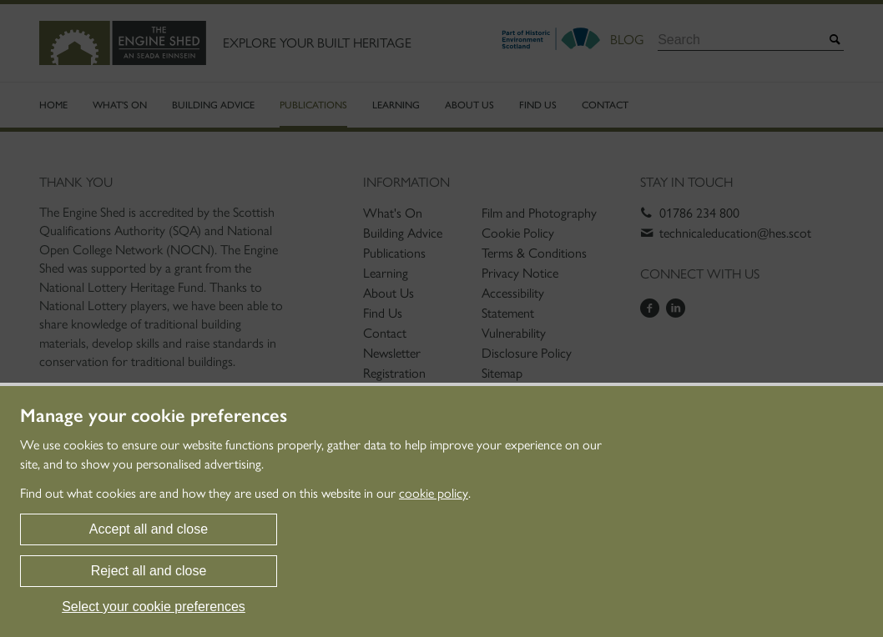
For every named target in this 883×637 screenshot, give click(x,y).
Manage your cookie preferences (153, 416)
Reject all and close (149, 571)
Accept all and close (148, 529)
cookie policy (433, 493)
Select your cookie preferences (153, 606)
